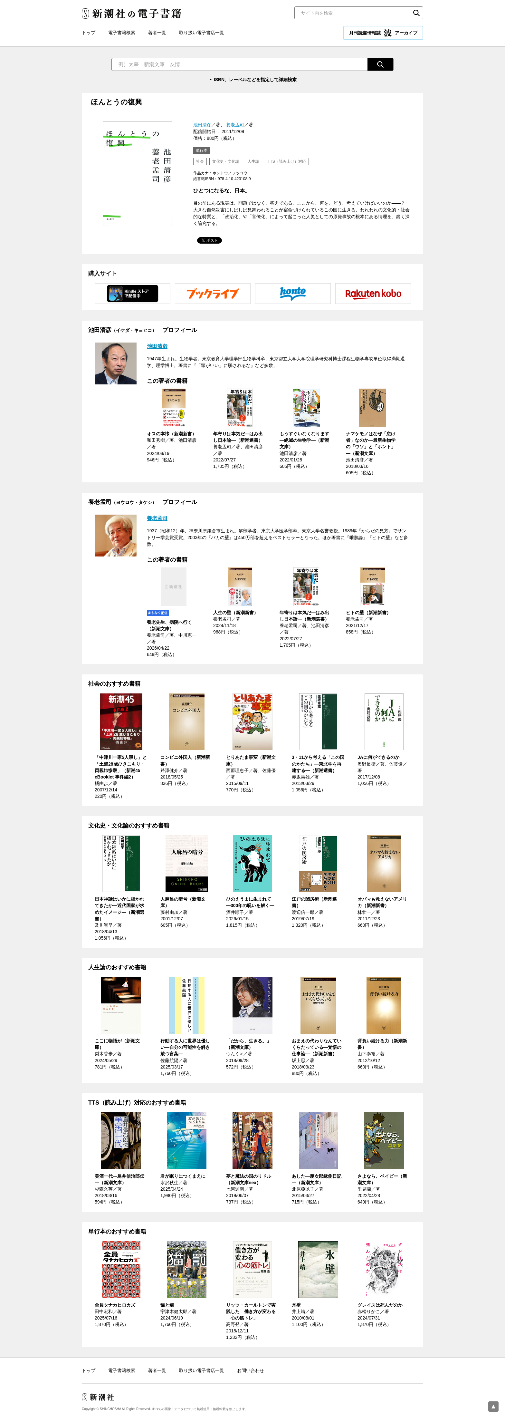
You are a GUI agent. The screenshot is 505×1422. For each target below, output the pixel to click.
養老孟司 (235, 124)
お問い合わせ (250, 1370)
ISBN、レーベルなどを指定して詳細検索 (255, 79)
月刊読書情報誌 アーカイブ (383, 33)
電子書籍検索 (121, 32)
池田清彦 (202, 124)
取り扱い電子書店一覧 (201, 32)
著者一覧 (157, 32)
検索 (416, 13)
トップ (88, 32)
